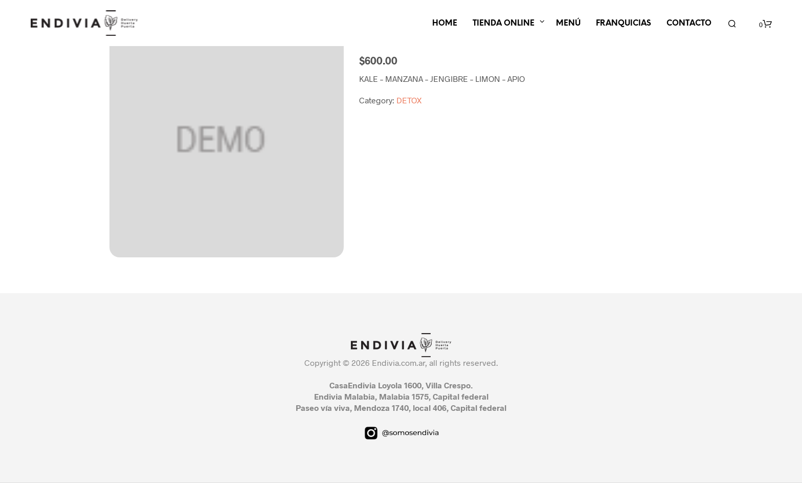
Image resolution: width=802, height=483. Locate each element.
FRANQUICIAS (623, 23)
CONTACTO (688, 23)
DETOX (408, 100)
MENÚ (568, 23)
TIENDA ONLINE (503, 23)
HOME (444, 23)
